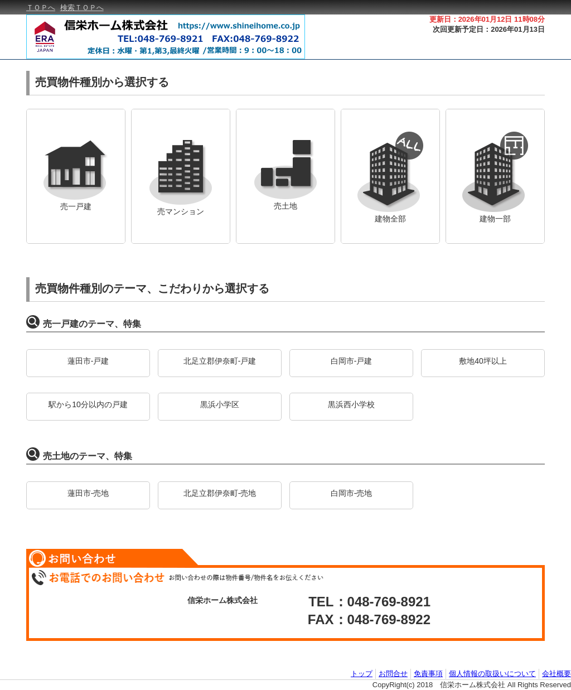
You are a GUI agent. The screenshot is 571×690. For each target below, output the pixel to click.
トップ (361, 673)
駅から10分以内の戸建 (88, 404)
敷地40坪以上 (483, 360)
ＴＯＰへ (40, 7)
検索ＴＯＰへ (82, 7)
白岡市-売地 (351, 493)
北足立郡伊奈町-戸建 (220, 360)
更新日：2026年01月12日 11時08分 (487, 19)
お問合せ (393, 673)
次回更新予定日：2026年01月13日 (489, 29)
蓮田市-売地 (88, 493)
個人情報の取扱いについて (492, 673)
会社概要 (556, 673)
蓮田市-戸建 (88, 360)
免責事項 (428, 673)
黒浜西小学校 (351, 404)
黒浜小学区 (219, 404)
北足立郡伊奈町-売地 (220, 493)
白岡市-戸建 (351, 360)
